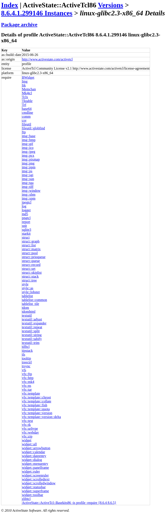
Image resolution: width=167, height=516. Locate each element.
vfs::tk (26, 424)
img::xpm (28, 198)
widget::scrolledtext (36, 479)
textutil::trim (31, 343)
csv (24, 120)
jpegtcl (27, 202)
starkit (26, 233)
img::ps (27, 171)
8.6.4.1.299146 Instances (36, 13)
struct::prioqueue (33, 257)
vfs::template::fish (34, 405)
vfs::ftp (27, 374)
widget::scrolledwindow (39, 483)
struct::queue (31, 261)
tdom (25, 307)
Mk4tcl (27, 93)
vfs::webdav (30, 432)
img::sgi (27, 175)
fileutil (26, 124)
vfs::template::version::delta (41, 417)
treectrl (27, 362)
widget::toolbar (32, 495)
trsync (26, 366)
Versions (110, 5)
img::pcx (28, 155)
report (26, 222)
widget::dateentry (34, 456)
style (25, 284)
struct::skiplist (32, 272)
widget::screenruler (35, 475)
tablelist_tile (30, 304)
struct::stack (30, 276)
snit (24, 226)
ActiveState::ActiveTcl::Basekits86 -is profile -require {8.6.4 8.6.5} (69, 503)
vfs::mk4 (28, 382)
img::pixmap (31, 159)
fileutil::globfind (33, 128)
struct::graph (31, 241)
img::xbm (28, 194)
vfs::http (27, 378)
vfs (24, 370)
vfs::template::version (37, 413)
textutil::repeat (32, 327)
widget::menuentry (35, 464)
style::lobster (31, 292)
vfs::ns (26, 385)
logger (26, 210)
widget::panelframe (35, 467)
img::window (31, 190)
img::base (28, 136)
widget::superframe (35, 491)
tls (23, 354)
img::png (28, 163)
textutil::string (32, 335)
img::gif (27, 144)
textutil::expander (34, 323)
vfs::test (27, 421)
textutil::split (31, 331)
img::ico (27, 148)
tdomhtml (28, 311)
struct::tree (29, 280)
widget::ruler (31, 471)
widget (27, 440)
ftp (24, 132)
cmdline (27, 112)
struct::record (31, 265)
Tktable (27, 101)
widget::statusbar (34, 487)
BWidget (28, 77)
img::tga (27, 183)
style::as (27, 288)
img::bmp (28, 140)
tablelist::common (34, 300)
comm (26, 116)
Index (9, 5)
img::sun (28, 179)
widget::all (29, 444)
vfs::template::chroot (36, 397)
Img (25, 81)
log (24, 206)
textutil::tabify (32, 339)
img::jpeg (28, 151)
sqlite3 (26, 229)
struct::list (29, 245)
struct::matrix (31, 249)
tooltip (26, 358)
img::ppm (28, 167)
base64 (27, 109)
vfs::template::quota (36, 409)
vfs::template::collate (36, 401)
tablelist (27, 296)
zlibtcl (26, 499)
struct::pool (30, 253)
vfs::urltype (30, 428)
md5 (25, 214)
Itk (24, 85)
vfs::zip (27, 436)
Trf (24, 105)
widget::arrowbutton (36, 448)
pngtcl (26, 218)
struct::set (28, 268)
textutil (27, 315)
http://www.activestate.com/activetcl (47, 59)
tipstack (27, 350)
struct (26, 237)
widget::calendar (33, 452)
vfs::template (31, 393)
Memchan (29, 89)
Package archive (19, 24)
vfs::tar (27, 389)
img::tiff (27, 187)
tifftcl (26, 346)
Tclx (25, 97)
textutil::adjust (32, 319)
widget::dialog (32, 460)
